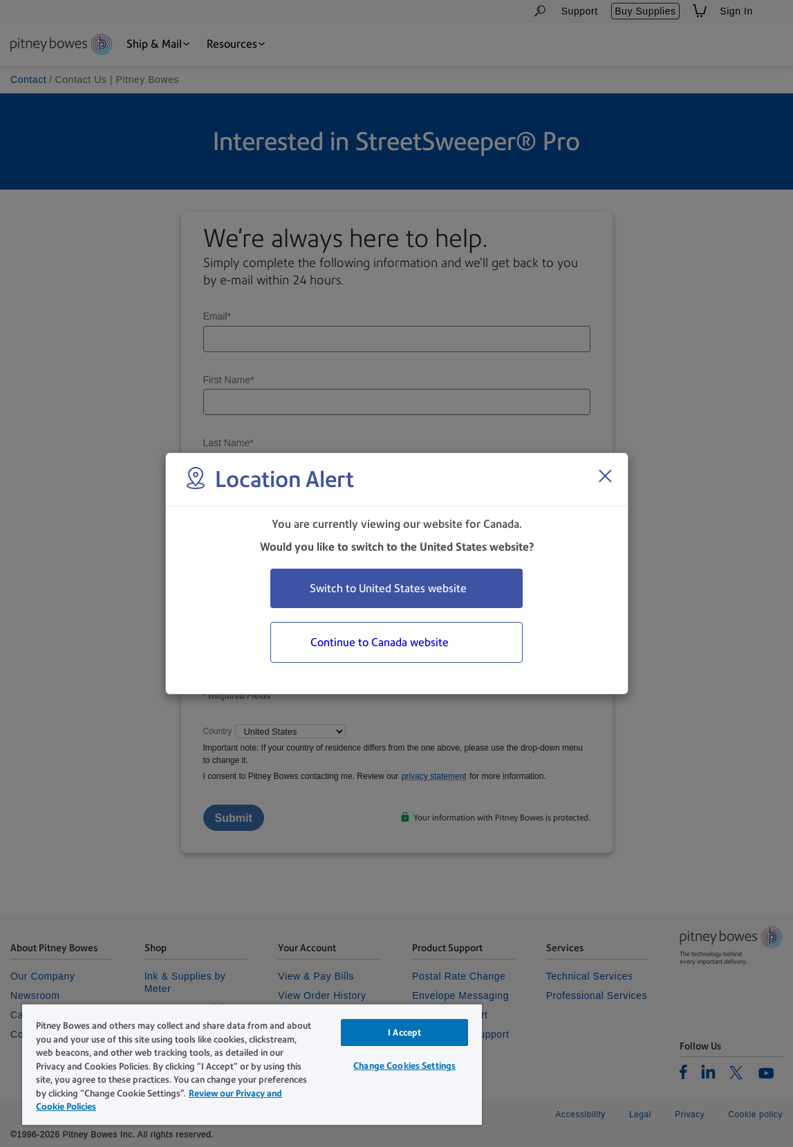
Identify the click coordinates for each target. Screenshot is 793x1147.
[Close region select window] (605, 476)
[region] (252, 1064)
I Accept (404, 1032)
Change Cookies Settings (404, 1066)
